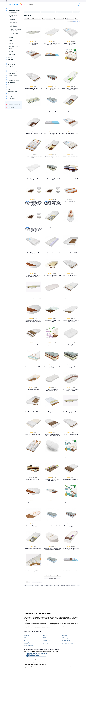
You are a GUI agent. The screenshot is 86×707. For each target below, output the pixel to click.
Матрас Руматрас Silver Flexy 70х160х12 (52, 570)
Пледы (10, 41)
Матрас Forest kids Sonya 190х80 (70, 275)
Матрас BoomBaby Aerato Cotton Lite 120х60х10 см (71, 549)
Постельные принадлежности (13, 10)
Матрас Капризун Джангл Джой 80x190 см (33, 134)
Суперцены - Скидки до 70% (12, 105)
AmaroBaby (32, 585)
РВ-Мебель (73, 585)
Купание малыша (10, 82)
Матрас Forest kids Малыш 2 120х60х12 (70, 252)
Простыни (11, 37)
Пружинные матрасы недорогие (14, 31)
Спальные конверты (66, 640)
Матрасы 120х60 (13, 19)
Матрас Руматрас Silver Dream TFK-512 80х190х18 (52, 179)
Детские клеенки (65, 635)
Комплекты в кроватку (13, 12)
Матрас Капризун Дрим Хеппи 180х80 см (33, 549)
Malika (47, 585)
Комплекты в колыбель (13, 52)
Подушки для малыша (13, 45)
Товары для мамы (10, 87)
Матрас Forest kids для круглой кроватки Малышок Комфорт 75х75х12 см (33, 503)
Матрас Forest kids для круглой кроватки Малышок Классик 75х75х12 (33, 276)
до (31, 18)
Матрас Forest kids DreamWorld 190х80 (70, 434)
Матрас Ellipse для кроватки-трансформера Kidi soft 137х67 (52, 390)
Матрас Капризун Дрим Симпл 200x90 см (52, 228)
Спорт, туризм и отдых (12, 71)
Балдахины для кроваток (67, 642)
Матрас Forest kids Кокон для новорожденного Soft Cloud (52, 457)
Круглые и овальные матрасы (15, 23)
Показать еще (52, 578)
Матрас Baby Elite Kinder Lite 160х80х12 (33, 65)
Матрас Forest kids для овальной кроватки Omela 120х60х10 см (52, 298)
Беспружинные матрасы (15, 27)
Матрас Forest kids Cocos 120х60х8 (70, 479)
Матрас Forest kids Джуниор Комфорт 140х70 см (71, 412)
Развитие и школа (11, 94)
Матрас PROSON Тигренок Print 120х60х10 (52, 66)
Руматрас (79, 585)
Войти (79, 4)
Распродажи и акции (11, 102)
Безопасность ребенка (12, 85)
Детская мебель (10, 8)
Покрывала (11, 43)
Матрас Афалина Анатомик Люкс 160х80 (52, 503)
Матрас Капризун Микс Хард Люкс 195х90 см (71, 112)
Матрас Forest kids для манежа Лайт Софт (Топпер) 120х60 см (52, 44)
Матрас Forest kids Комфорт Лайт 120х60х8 (71, 298)
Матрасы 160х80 (13, 22)
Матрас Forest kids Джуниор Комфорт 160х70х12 (33, 298)
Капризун (68, 585)
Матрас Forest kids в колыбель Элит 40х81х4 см (52, 321)
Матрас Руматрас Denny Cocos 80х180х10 (52, 89)
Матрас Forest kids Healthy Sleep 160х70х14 (33, 345)
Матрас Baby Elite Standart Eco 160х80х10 (70, 44)
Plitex (55, 585)
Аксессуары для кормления (13, 80)
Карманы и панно (12, 54)
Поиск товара (25, 4)
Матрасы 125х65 (13, 20)
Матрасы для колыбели (14, 25)
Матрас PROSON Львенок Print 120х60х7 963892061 (52, 480)
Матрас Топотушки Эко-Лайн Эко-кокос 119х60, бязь (33, 571)
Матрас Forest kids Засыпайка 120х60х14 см (52, 276)
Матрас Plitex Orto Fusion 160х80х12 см (33, 366)
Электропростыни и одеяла (67, 643)
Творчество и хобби (11, 92)
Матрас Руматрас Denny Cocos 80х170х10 (70, 526)
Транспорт (9, 62)
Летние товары (10, 98)
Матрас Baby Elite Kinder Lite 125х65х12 (70, 133)
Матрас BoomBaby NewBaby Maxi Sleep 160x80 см (33, 157)
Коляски (9, 57)
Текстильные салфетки (28, 645)
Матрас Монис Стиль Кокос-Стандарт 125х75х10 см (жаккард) (71, 390)
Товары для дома (10, 96)
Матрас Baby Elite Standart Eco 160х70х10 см (33, 253)
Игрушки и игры (10, 69)
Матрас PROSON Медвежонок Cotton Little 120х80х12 (71, 571)
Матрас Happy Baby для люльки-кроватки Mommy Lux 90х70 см (71, 345)
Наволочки (11, 48)
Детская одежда (10, 64)
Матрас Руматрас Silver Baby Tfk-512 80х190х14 (70, 367)
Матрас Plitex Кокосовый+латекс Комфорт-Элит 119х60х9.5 (52, 345)
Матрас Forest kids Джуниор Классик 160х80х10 (33, 44)
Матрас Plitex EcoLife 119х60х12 (70, 456)
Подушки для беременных (14, 46)
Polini (59, 585)
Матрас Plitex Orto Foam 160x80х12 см (70, 65)
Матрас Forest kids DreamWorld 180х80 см (33, 89)
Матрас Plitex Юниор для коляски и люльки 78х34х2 (33, 526)
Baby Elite (37, 585)
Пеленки (11, 38)
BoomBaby (42, 585)
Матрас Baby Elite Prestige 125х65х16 (70, 156)
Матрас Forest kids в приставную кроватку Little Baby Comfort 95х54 (52, 435)
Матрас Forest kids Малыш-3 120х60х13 (33, 411)
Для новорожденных (28, 11)
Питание (9, 78)
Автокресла (9, 60)
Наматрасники (12, 35)
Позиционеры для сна (13, 49)
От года (70, 11)
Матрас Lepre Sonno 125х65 (33, 389)
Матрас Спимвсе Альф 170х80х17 (33, 479)
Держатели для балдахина (29, 643)
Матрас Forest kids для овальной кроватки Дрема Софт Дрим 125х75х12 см (33, 321)
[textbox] (41, 4)
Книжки (9, 89)
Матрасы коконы (13, 26)
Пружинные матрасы (14, 33)
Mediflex (51, 585)
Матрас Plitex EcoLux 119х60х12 (70, 502)
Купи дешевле (9, 107)
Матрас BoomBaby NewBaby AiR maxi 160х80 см (33, 457)
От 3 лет (74, 11)
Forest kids (26, 585)
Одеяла (10, 40)
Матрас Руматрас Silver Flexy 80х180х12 (52, 111)
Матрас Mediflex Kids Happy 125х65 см (33, 111)
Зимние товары (10, 73)
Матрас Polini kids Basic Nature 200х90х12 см (33, 179)
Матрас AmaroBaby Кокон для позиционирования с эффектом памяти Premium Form (70, 228)
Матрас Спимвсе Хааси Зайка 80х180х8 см (70, 179)
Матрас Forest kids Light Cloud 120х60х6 (33, 434)
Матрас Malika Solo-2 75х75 (70, 201)
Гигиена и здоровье (11, 76)
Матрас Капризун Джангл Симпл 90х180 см (52, 157)
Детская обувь (10, 66)
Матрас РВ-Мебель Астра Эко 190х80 (52, 252)
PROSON (63, 585)
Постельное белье (12, 13)
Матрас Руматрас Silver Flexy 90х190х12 (52, 525)
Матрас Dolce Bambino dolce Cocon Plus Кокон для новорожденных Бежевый (52, 549)
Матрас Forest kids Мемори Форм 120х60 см (52, 412)
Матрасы (11, 18)
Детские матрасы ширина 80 (15, 29)
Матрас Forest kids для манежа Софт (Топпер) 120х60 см (71, 321)
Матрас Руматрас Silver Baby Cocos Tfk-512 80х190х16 (52, 367)
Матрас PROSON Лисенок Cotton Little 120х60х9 (52, 134)
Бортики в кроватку (13, 51)
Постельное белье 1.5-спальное (68, 633)
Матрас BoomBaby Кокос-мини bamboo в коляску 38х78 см (70, 89)
